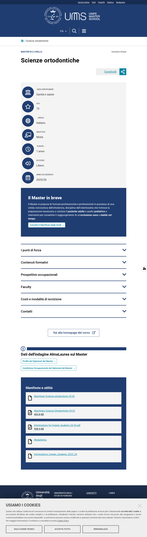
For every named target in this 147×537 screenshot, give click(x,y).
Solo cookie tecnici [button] (24, 529)
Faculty (26, 287)
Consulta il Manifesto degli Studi (45, 225)
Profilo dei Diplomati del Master (38, 361)
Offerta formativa (22, 41)
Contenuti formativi (34, 262)
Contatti (26, 311)
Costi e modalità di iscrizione (41, 299)
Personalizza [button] (101, 529)
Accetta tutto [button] (62, 529)
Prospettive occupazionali (39, 275)
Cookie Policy (63, 521)
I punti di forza (31, 250)
